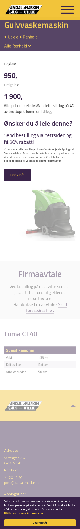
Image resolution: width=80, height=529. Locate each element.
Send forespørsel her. (46, 312)
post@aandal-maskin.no (21, 487)
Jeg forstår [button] (40, 522)
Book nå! (17, 175)
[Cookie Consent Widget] (40, 513)
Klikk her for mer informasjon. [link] (24, 513)
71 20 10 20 (13, 482)
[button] (67, 9)
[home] (29, 9)
